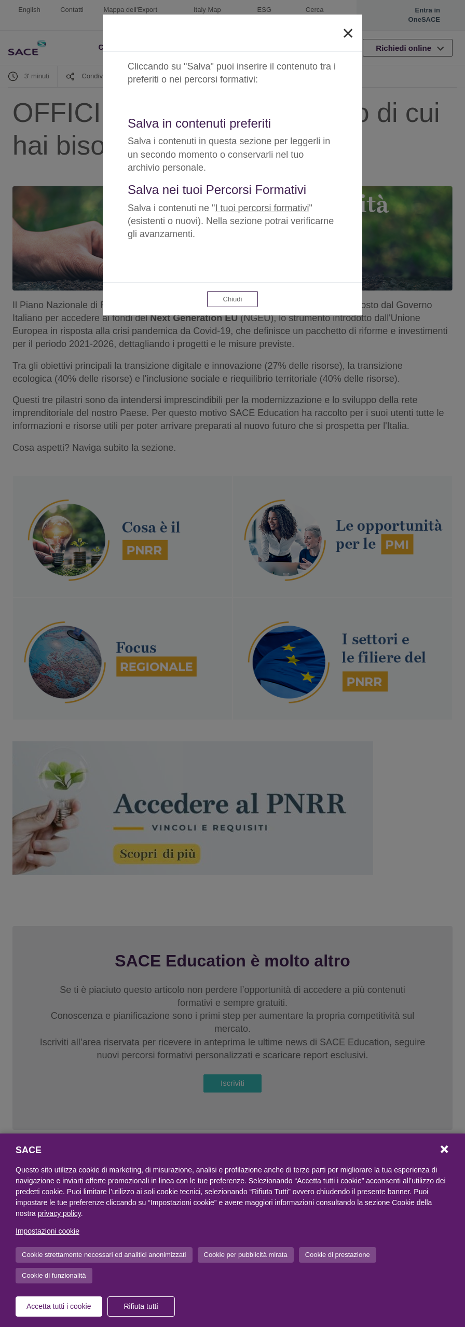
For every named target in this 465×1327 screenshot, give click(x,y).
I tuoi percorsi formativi (262, 208)
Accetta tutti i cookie (58, 1306)
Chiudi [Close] (232, 299)
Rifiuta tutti (141, 1306)
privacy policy (59, 1213)
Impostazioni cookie (47, 1231)
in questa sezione (235, 141)
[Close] (348, 33)
